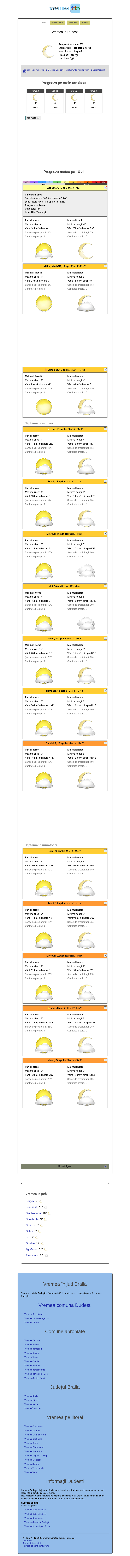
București (31, 1207)
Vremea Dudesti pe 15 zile (37, 1526)
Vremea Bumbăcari (33, 1314)
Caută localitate (57, 23)
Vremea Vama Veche (34, 1468)
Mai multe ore (33, 118)
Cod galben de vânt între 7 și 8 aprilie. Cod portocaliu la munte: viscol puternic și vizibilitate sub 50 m (64, 71)
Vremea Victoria (32, 1365)
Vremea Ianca (31, 1404)
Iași (28, 1237)
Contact (85, 23)
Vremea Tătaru (31, 1322)
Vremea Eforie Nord (33, 1447)
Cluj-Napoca (33, 1213)
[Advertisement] (65, 143)
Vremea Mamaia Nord (35, 1434)
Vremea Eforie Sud (33, 1451)
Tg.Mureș (31, 1249)
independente (77, 1498)
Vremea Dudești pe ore (35, 1514)
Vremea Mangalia (33, 1459)
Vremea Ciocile (31, 1361)
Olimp (44, 1455)
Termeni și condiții (32, 1543)
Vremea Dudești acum (35, 1509)
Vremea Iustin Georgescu (36, 1318)
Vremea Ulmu (31, 1357)
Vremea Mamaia (32, 1430)
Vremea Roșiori (31, 1344)
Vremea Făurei (31, 1400)
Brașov (30, 1201)
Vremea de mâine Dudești (36, 1522)
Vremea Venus (31, 1472)
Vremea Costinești (33, 1439)
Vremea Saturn (31, 1464)
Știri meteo (73, 23)
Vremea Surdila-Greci (34, 1378)
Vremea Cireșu (31, 1353)
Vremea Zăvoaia (32, 1340)
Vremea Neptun (32, 1455)
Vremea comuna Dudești (65, 1305)
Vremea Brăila (31, 1396)
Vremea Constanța (33, 1426)
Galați (29, 1231)
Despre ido (28, 1540)
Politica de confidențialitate (36, 1546)
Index (44, 23)
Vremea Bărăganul (33, 1348)
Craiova (30, 1225)
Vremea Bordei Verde (34, 1369)
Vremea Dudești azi (33, 1518)
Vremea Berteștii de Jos (36, 1374)
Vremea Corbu (31, 1443)
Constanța (32, 1219)
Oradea (30, 1243)
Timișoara (32, 1255)
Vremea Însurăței (32, 1408)
